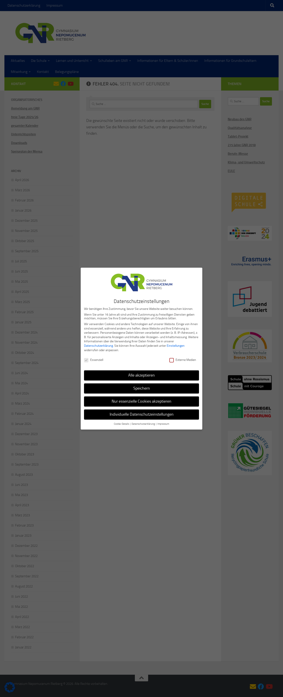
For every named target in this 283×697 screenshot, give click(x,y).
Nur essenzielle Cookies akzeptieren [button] (141, 399)
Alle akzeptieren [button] (141, 373)
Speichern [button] (141, 386)
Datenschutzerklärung (98, 344)
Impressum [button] (163, 422)
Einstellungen (176, 344)
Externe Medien (182, 358)
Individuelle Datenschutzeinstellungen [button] (142, 412)
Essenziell (93, 358)
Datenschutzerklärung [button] (143, 422)
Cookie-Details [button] (122, 422)
